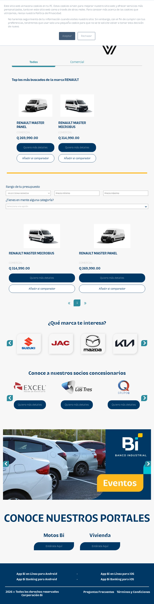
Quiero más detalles (35, 147)
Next (144, 343)
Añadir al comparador (35, 158)
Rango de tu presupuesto (23, 186)
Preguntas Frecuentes (98, 592)
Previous (10, 343)
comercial (77, 62)
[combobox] (77, 206)
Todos (33, 62)
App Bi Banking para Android (36, 579)
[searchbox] (78, 207)
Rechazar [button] (86, 35)
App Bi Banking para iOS (117, 579)
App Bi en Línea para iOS (117, 573)
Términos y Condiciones (133, 592)
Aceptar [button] (67, 35)
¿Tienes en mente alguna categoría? (30, 200)
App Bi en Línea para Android (36, 573)
